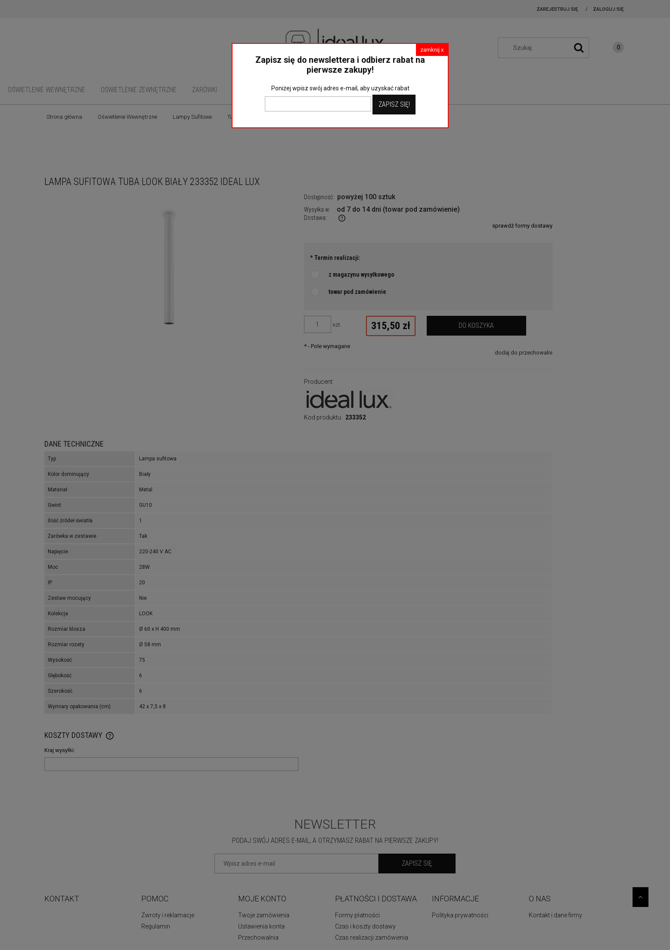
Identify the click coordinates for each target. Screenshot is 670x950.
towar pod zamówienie (357, 291)
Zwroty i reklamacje (167, 915)
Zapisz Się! (394, 104)
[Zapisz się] (417, 863)
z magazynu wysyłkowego (361, 274)
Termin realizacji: (335, 257)
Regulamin (155, 926)
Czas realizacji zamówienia (371, 937)
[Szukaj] (578, 47)
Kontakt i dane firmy (555, 915)
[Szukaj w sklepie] (548, 47)
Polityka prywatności (460, 915)
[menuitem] (46, 89)
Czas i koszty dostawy (365, 926)
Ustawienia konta (261, 926)
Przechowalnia (258, 937)
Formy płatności (357, 915)
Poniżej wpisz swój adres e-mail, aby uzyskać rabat (340, 88)
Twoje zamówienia (263, 915)
